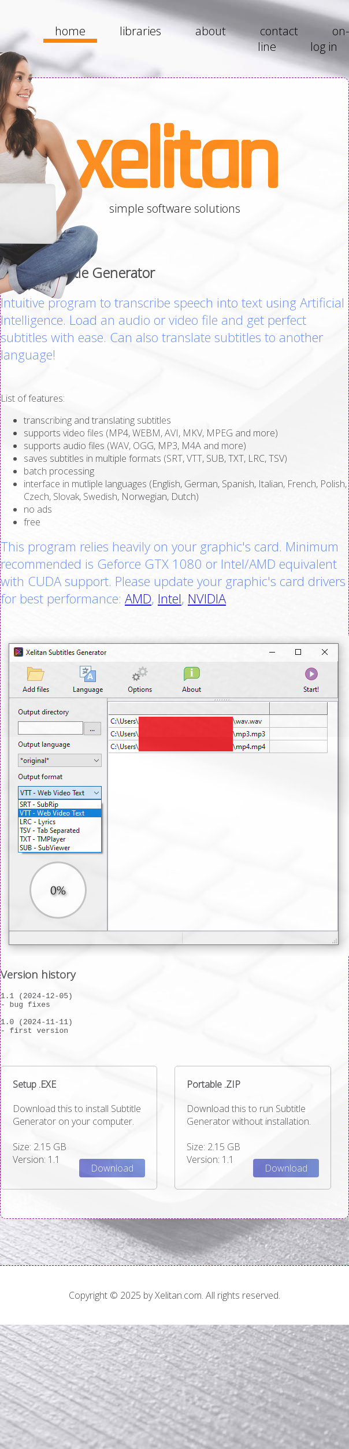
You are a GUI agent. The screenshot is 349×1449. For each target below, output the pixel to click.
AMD (138, 598)
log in (323, 46)
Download (112, 1176)
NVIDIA (207, 598)
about (210, 31)
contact (279, 31)
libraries (140, 31)
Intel (169, 598)
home (70, 31)
